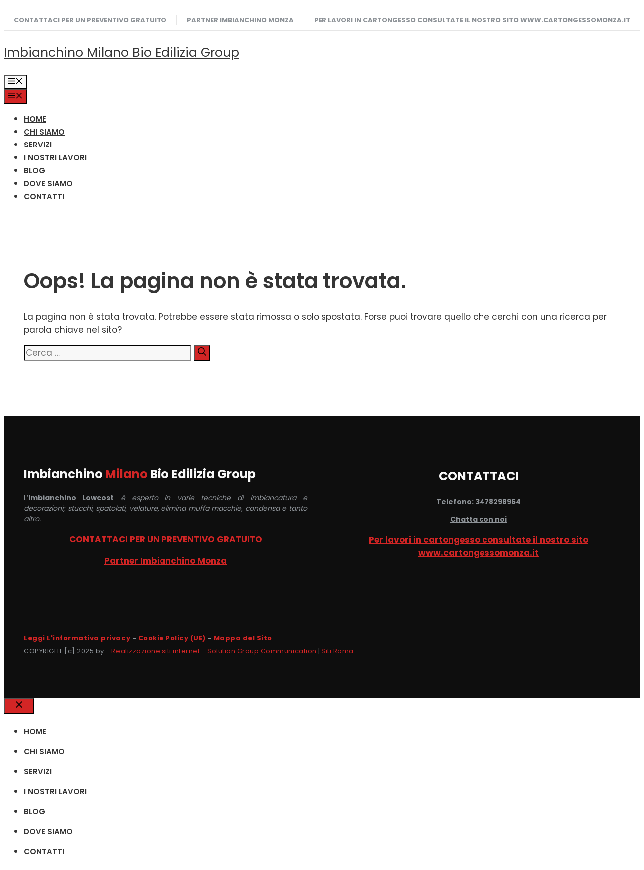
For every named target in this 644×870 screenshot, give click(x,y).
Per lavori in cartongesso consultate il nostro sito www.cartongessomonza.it (472, 20)
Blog (34, 170)
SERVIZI (38, 145)
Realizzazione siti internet (155, 651)
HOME (35, 119)
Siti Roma (338, 651)
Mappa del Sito (243, 638)
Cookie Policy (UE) (172, 638)
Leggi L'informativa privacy (77, 638)
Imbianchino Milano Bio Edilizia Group (121, 52)
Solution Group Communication (262, 651)
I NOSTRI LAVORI (55, 157)
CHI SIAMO (44, 132)
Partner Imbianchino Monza (240, 20)
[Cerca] (202, 353)
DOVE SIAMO (48, 183)
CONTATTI (44, 196)
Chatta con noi (478, 519)
